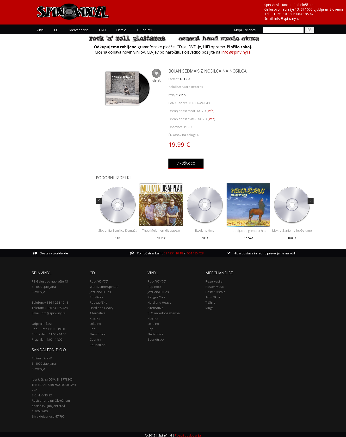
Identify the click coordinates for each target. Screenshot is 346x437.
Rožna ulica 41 (45, 356)
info (211, 111)
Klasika (96, 316)
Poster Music (214, 285)
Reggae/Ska (100, 301)
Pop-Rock (98, 295)
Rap (94, 327)
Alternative (99, 311)
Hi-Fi (105, 30)
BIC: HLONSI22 (45, 393)
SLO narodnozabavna (164, 311)
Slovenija (41, 290)
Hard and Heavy (103, 306)
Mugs (209, 306)
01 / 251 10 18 (174, 252)
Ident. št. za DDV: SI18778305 (55, 377)
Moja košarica (242, 30)
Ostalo (124, 30)
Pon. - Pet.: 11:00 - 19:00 (51, 327)
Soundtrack (99, 343)
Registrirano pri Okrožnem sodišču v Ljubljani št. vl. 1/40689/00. (54, 404)
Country (97, 338)
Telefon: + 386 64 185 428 (52, 306)
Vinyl (42, 30)
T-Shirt (209, 301)
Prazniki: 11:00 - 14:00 (50, 338)
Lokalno (97, 322)
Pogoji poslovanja (188, 433)
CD (59, 30)
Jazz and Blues (102, 290)
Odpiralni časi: (45, 322)
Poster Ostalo (215, 290)
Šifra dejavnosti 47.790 (51, 414)
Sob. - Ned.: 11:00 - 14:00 (52, 332)
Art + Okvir (212, 295)
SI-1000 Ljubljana (47, 285)
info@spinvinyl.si (287, 18)
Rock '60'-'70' (100, 279)
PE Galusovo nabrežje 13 (53, 279)
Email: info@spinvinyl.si (51, 311)
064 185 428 (305, 14)
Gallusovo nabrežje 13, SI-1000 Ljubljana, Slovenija (304, 9)
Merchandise (81, 30)
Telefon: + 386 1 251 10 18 (53, 301)
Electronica (99, 332)
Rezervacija (213, 279)
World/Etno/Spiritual (106, 285)
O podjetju (148, 30)
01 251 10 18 (282, 14)
